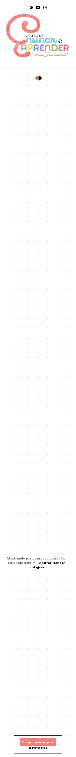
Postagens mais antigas (37, 742)
